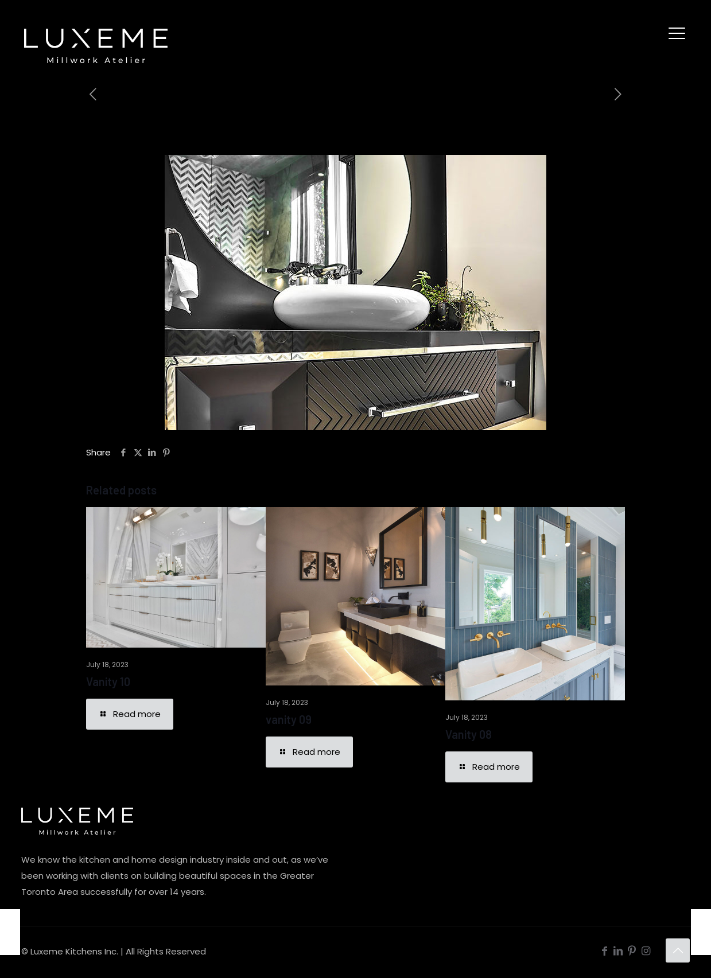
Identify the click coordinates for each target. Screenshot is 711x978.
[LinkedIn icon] (618, 951)
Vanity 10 (108, 681)
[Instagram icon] (645, 951)
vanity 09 (289, 719)
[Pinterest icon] (632, 951)
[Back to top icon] (678, 950)
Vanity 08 (468, 734)
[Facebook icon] (604, 951)
